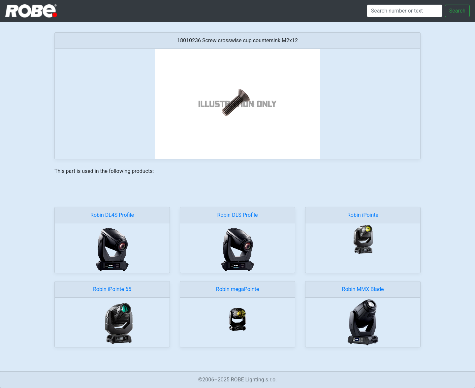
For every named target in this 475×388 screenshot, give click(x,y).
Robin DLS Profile (237, 215)
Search (457, 11)
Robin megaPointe (237, 289)
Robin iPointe (362, 215)
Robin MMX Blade (363, 289)
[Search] (404, 11)
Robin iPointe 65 (112, 289)
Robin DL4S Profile (112, 215)
